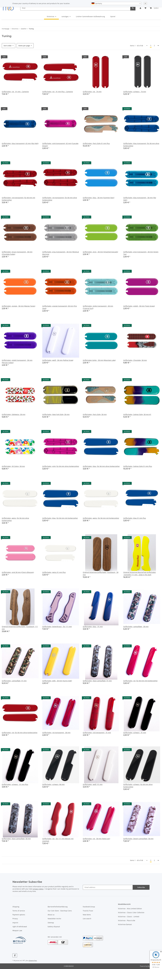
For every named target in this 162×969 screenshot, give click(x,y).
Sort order (8, 46)
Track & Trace (88, 911)
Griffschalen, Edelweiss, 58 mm (13, 414)
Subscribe (141, 887)
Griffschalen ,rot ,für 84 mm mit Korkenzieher (140, 681)
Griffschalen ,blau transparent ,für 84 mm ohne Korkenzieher (141, 144)
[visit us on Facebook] (14, 955)
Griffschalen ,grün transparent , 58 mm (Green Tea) (140, 253)
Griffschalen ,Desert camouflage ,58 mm (138, 839)
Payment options (18, 915)
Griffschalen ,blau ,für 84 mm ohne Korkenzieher (101, 466)
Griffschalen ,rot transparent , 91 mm (97, 733)
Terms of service (18, 911)
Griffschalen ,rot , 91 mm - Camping (15, 92)
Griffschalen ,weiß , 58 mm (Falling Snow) (57, 360)
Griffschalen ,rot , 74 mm (92, 92)
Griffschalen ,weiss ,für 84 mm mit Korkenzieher (101, 518)
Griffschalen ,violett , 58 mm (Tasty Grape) (139, 306)
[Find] (75, 8)
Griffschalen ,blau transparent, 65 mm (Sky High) (20, 143)
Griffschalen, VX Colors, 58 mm (13, 466)
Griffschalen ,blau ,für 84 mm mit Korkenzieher (60, 518)
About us (51, 915)
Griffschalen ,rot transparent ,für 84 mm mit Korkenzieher (18, 199)
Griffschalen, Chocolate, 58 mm (135, 360)
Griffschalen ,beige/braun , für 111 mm (57, 626)
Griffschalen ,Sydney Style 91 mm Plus (137, 466)
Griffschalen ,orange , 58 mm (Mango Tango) (18, 306)
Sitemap (51, 923)
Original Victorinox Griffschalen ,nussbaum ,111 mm (20, 627)
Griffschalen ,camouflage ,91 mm (14, 681)
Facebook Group (89, 907)
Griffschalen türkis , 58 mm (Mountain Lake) (99, 360)
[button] (140, 8)
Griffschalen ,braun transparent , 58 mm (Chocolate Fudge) (17, 253)
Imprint (15, 923)
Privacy (15, 918)
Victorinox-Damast (125, 924)
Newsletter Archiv (54, 918)
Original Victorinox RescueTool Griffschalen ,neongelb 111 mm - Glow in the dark (139, 573)
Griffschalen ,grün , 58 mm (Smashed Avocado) (100, 252)
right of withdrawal (19, 926)
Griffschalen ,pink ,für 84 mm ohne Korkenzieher (60, 466)
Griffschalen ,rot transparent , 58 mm (56, 733)
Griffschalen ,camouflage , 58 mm (135, 626)
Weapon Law (17, 930)
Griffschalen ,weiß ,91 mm (92, 784)
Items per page (24, 46)
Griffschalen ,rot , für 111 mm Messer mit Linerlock (57, 840)
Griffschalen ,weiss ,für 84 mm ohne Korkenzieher (15, 519)
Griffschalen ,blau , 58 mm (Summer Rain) (98, 198)
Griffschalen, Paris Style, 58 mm (95, 414)
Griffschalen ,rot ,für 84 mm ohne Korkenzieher (19, 733)
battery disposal (54, 926)
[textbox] (116, 3)
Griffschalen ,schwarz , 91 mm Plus (15, 784)
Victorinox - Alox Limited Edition (130, 908)
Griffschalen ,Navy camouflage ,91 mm (97, 681)
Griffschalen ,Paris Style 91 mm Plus (96, 143)
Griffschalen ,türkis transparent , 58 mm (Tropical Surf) (98, 307)
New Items (87, 915)
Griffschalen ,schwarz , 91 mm (134, 733)
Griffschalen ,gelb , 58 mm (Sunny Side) (57, 681)
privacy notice (38, 889)
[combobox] (116, 3)
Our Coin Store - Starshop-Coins (60, 911)
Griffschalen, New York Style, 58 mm (56, 414)
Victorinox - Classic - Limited (128, 916)
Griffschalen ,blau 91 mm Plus (134, 518)
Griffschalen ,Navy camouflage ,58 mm (16, 839)
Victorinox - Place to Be (126, 920)
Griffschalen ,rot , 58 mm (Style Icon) (96, 839)
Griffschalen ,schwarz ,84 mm (53, 784)
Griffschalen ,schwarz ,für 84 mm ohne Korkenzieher (138, 785)
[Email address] (108, 887)
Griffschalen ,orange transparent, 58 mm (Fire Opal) (59, 307)
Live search (87, 918)
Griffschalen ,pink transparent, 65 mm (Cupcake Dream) (60, 144)
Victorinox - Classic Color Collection (131, 912)
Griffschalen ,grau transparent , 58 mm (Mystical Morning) (60, 253)
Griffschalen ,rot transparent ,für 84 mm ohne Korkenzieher (59, 199)
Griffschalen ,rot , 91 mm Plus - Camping (57, 92)
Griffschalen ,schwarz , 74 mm (134, 92)
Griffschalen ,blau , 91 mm (93, 626)
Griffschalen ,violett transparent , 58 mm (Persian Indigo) (17, 361)
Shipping (15, 907)
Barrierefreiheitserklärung (58, 907)
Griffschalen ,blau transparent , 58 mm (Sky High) (139, 199)
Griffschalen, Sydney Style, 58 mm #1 (137, 414)
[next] (158, 45)
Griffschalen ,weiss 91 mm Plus (54, 572)
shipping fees (33, 960)
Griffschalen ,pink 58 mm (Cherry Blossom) (18, 572)
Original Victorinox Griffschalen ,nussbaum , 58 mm (100, 573)
